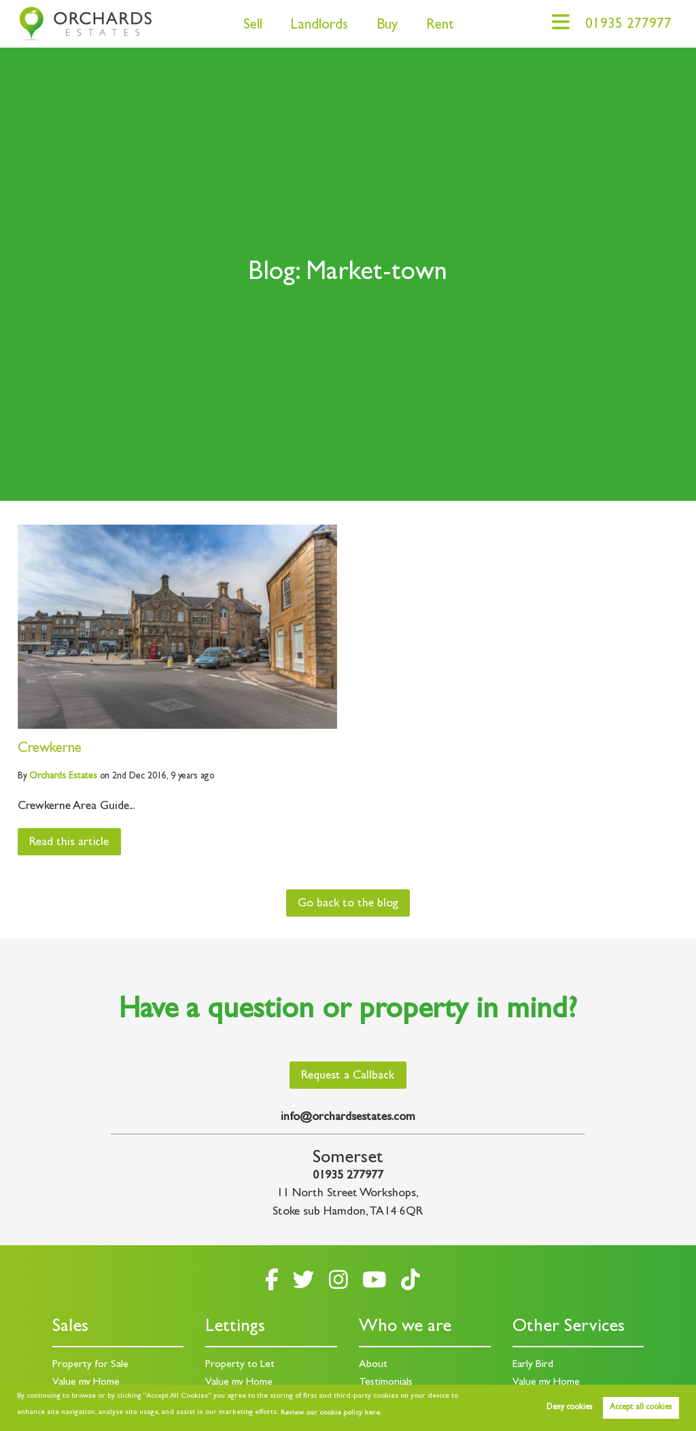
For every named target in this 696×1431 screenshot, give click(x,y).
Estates (63, 776)
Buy (387, 26)
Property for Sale (90, 1365)
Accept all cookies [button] (641, 1408)
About (373, 1365)
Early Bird (532, 1365)
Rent (440, 26)
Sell (252, 26)
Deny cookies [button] (569, 1408)
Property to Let (240, 1365)
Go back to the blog (348, 904)
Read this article (69, 843)
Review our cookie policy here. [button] (331, 1413)
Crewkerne (50, 749)
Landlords (319, 26)
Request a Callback (347, 1076)
